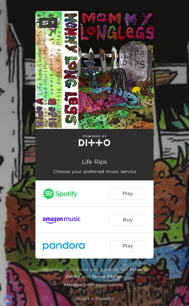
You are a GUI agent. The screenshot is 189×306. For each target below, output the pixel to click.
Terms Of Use (107, 276)
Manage (73, 284)
